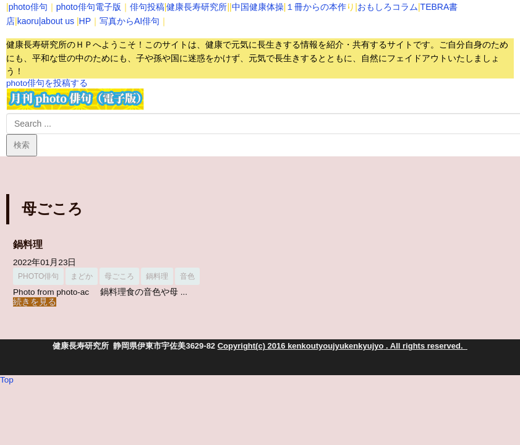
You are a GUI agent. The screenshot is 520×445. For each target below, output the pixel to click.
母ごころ (119, 276)
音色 (187, 276)
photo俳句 (28, 7)
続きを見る (34, 302)
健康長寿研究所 (196, 7)
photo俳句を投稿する (47, 83)
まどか (81, 276)
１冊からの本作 (316, 7)
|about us (56, 21)
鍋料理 (28, 244)
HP (85, 21)
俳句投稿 (147, 7)
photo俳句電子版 (88, 7)
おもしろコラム (387, 7)
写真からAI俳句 (130, 21)
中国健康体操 (258, 7)
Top (7, 379)
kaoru (28, 21)
